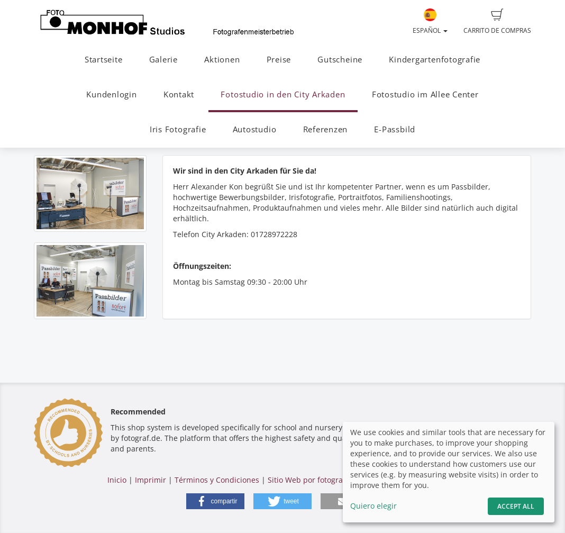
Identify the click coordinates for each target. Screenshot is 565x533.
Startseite (104, 59)
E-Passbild (394, 129)
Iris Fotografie (178, 129)
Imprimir (150, 480)
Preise (279, 59)
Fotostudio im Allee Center (425, 94)
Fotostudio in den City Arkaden (283, 94)
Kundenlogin (111, 94)
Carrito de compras (497, 21)
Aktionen (222, 59)
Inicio (116, 480)
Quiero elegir (373, 506)
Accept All (515, 506)
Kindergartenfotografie (434, 59)
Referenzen (325, 129)
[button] (215, 501)
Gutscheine (339, 59)
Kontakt (178, 94)
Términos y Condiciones (217, 480)
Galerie (163, 59)
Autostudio (255, 129)
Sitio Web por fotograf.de (312, 480)
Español (430, 21)
